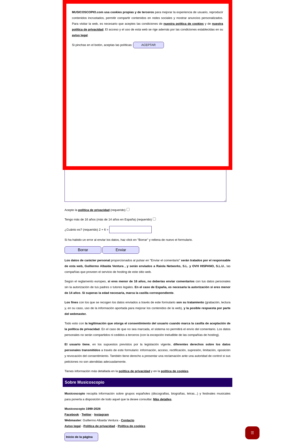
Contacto (127, 420)
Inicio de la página (79, 437)
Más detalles (162, 399)
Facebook (72, 414)
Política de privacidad (99, 426)
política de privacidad (93, 210)
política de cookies (174, 371)
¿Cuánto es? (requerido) (81, 229)
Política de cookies (131, 426)
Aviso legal (73, 426)
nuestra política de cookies (183, 23)
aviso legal (80, 35)
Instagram (101, 414)
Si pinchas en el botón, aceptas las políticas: (102, 45)
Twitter (86, 414)
